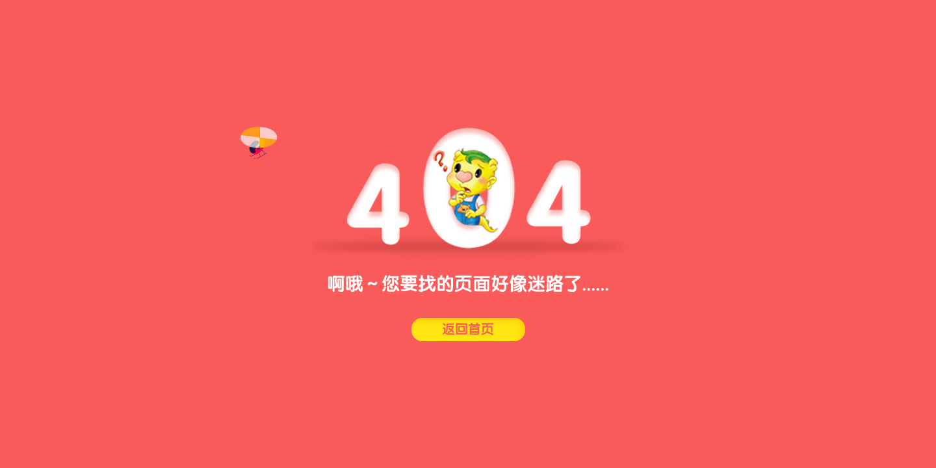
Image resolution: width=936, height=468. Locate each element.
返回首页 (468, 329)
